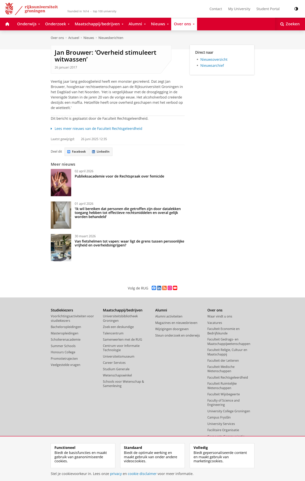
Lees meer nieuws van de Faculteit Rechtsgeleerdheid (96, 128)
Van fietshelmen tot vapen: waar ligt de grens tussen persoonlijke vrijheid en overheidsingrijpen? (129, 243)
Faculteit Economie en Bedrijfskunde (223, 331)
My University (239, 8)
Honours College (63, 352)
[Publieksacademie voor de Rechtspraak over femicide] (61, 182)
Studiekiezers (62, 310)
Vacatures (214, 323)
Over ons (57, 38)
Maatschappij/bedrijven (122, 310)
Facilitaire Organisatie (223, 430)
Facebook (77, 152)
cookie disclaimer (142, 473)
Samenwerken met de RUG (122, 340)
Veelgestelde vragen (65, 365)
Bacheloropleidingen (66, 327)
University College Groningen (228, 411)
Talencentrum (113, 333)
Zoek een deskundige (118, 327)
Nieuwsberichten (110, 38)
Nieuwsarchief (212, 65)
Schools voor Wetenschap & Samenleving (123, 384)
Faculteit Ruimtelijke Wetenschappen (222, 386)
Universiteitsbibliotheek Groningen (120, 318)
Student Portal (268, 8)
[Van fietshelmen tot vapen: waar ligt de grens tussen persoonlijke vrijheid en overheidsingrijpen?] (61, 247)
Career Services (114, 363)
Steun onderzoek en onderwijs (177, 335)
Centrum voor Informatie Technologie (121, 348)
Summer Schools (63, 346)
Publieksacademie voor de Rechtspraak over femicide (119, 176)
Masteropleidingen (64, 333)
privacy (116, 473)
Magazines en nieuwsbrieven (176, 323)
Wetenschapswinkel (117, 375)
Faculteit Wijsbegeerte (223, 394)
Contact (215, 8)
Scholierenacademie (66, 340)
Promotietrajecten (64, 359)
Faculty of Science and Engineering (223, 402)
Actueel (73, 38)
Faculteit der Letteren (223, 361)
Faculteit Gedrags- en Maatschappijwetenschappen (228, 341)
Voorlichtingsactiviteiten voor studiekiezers (72, 318)
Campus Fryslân (219, 417)
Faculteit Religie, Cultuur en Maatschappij (227, 352)
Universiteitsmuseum (118, 356)
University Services (221, 424)
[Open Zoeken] (290, 24)
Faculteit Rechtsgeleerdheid (227, 377)
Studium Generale (116, 369)
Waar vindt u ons (219, 316)
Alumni (161, 310)
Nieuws (88, 38)
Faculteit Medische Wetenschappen (221, 369)
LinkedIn (102, 152)
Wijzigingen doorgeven (172, 329)
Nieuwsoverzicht (213, 59)
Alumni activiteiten (168, 316)
